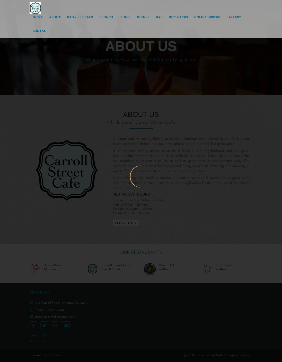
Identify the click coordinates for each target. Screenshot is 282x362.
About (55, 17)
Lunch (125, 17)
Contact (40, 31)
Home (38, 17)
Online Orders (207, 17)
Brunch (106, 17)
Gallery (233, 17)
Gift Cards (178, 17)
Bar (159, 17)
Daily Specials (80, 17)
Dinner (143, 17)
